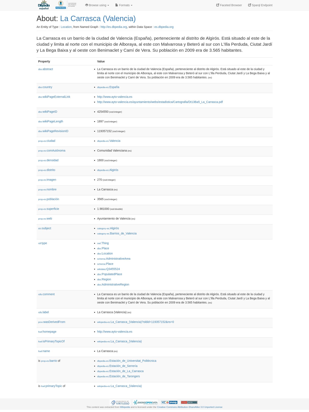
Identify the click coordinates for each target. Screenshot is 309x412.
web (45, 218)
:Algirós (107, 170)
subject (44, 228)
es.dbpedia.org (164, 27)
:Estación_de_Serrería (117, 366)
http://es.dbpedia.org (114, 27)
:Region (104, 279)
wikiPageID (47, 111)
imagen (47, 179)
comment (46, 294)
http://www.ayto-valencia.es (114, 96)
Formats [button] (123, 5)
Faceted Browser (229, 5)
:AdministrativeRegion (113, 284)
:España (108, 87)
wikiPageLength (50, 121)
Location (66, 27)
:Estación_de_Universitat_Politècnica (126, 360)
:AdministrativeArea (114, 258)
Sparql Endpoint (260, 5)
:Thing (103, 243)
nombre (47, 189)
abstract (45, 69)
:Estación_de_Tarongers (118, 376)
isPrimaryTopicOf (51, 341)
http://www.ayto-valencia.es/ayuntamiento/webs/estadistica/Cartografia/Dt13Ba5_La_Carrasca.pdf (160, 102)
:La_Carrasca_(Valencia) (119, 341)
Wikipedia (125, 407)
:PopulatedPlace (109, 274)
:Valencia (108, 140)
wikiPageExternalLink (54, 96)
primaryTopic (51, 386)
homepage (47, 331)
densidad (48, 160)
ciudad (46, 140)
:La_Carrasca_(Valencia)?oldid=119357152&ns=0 (135, 322)
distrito (46, 170)
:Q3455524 (108, 269)
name (44, 351)
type (42, 243)
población (48, 199)
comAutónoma (51, 150)
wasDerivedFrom (51, 322)
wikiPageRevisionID (53, 131)
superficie (48, 208)
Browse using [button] (97, 5)
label (43, 312)
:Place (103, 248)
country (45, 87)
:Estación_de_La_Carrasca (120, 371)
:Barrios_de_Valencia (117, 233)
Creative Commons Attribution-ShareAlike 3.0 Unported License (189, 407)
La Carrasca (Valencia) (98, 18)
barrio (49, 360)
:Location (105, 253)
